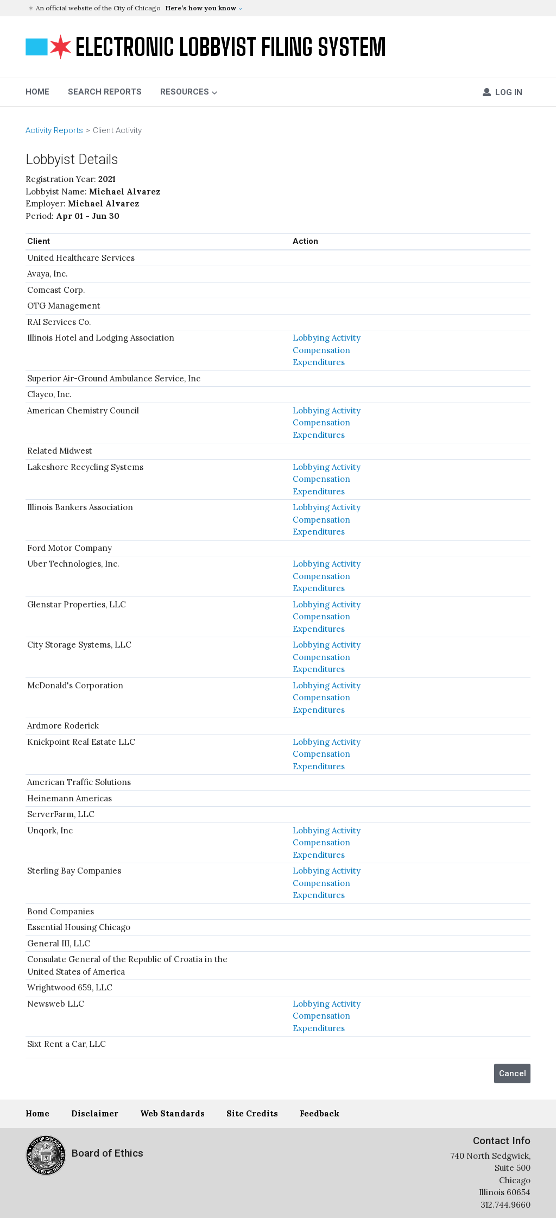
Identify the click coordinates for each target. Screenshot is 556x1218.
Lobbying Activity (327, 337)
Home (37, 1113)
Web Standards (172, 1113)
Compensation (321, 350)
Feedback (319, 1113)
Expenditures (319, 362)
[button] (279, 8)
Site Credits (252, 1113)
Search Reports (105, 92)
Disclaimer (94, 1113)
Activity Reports (54, 130)
